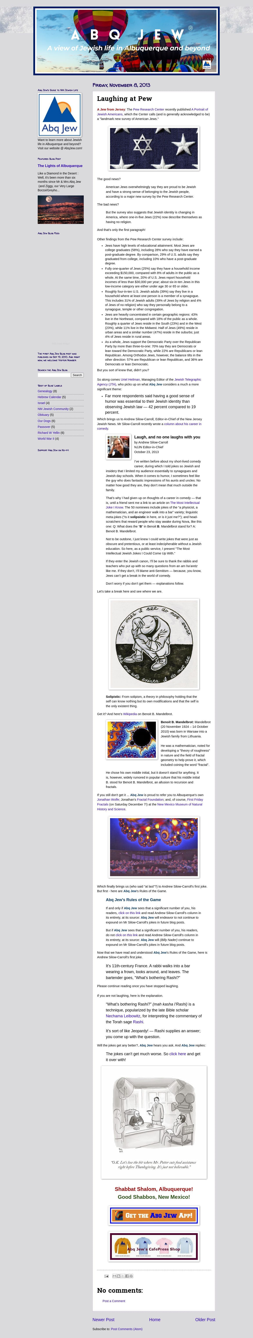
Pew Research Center (148, 109)
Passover (44, 427)
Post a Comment (114, 1301)
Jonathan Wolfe (108, 799)
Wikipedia (130, 714)
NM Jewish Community (53, 409)
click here (177, 1054)
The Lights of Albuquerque (60, 166)
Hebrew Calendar (49, 397)
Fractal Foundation (150, 799)
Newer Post (103, 1319)
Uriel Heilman (130, 379)
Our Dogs (44, 421)
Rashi (138, 1022)
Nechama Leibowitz (123, 1016)
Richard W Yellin (49, 432)
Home (155, 1319)
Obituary (43, 415)
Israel (41, 403)
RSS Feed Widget (60, 344)
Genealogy (45, 391)
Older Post (205, 1319)
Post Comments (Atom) (126, 1329)
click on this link (129, 913)
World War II (46, 438)
